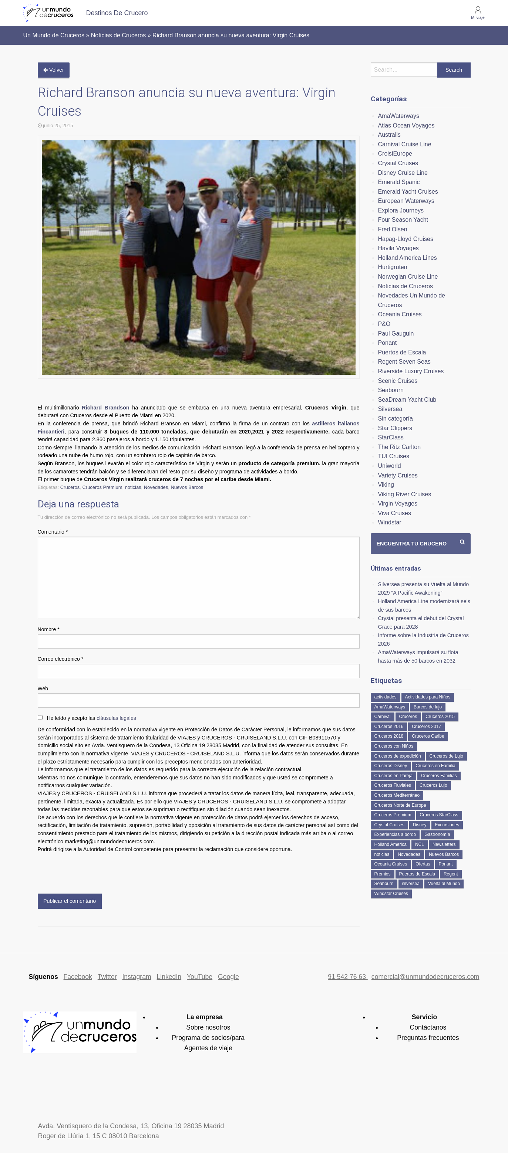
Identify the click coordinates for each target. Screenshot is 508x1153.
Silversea (390, 409)
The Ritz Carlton (399, 447)
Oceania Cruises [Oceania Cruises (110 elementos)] (390, 864)
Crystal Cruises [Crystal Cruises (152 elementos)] (389, 824)
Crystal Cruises (398, 163)
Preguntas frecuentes (428, 1037)
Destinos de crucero (117, 13)
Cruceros (70, 487)
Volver (53, 70)
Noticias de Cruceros (405, 286)
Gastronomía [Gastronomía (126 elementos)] (437, 834)
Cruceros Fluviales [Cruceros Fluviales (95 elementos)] (392, 785)
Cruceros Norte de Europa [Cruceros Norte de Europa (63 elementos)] (400, 805)
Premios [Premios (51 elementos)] (382, 874)
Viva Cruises (394, 513)
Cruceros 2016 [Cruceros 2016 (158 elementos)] (389, 726)
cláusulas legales (116, 718)
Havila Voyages (398, 248)
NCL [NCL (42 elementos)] (419, 844)
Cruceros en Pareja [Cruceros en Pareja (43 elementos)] (393, 775)
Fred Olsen (392, 229)
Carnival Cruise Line (404, 144)
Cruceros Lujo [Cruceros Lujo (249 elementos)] (433, 785)
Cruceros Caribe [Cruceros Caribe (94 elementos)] (428, 736)
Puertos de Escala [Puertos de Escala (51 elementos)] (417, 874)
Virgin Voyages (397, 503)
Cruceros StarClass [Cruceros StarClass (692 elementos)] (439, 814)
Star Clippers (395, 428)
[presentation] (94, 871)
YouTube (199, 976)
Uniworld (389, 466)
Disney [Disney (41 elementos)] (420, 824)
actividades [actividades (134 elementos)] (385, 697)
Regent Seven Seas (404, 361)
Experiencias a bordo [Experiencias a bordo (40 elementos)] (395, 834)
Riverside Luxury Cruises (411, 371)
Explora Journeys (401, 210)
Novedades (156, 487)
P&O (384, 324)
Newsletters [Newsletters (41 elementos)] (444, 844)
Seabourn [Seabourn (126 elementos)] (384, 883)
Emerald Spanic (399, 182)
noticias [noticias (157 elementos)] (382, 854)
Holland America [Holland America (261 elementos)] (390, 844)
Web (43, 688)
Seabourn (391, 390)
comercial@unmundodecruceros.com (425, 976)
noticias (133, 487)
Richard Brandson (105, 408)
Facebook (78, 976)
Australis (389, 135)
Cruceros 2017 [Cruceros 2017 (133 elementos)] (426, 726)
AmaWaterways (398, 116)
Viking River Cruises (404, 494)
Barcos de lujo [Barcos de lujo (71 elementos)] (428, 707)
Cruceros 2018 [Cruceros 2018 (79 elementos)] (389, 736)
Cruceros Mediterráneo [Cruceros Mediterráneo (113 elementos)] (397, 795)
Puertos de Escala (402, 352)
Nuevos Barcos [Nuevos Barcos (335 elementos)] (444, 854)
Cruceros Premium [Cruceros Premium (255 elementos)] (392, 814)
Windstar (389, 522)
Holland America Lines (407, 258)
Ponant (387, 343)
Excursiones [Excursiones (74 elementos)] (447, 824)
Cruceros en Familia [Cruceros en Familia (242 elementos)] (435, 765)
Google (228, 976)
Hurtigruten (392, 267)
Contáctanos (428, 1027)
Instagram (136, 976)
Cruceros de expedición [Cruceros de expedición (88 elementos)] (397, 756)
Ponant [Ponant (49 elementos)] (446, 864)
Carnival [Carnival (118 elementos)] (382, 716)
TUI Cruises (393, 456)
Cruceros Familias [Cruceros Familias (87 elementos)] (439, 775)
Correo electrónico (61, 659)
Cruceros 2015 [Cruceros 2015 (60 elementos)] (440, 716)
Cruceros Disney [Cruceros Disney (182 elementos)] (390, 765)
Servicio (424, 1017)
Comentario (53, 532)
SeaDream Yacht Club (407, 400)
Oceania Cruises (400, 314)
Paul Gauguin (396, 333)
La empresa (204, 1017)
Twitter (107, 976)
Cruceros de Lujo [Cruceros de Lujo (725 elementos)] (446, 756)
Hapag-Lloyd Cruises (405, 239)
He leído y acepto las (91, 718)
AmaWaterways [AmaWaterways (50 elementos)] (390, 707)
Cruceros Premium (102, 487)
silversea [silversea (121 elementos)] (411, 883)
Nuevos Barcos (187, 487)
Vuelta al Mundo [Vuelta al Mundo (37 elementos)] (444, 883)
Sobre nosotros (208, 1027)
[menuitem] (117, 13)
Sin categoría (395, 418)
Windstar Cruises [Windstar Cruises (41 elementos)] (391, 893)
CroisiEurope (395, 153)
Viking (386, 485)
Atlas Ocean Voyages (406, 125)
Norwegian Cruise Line (408, 276)
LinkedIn (169, 976)
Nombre (49, 629)
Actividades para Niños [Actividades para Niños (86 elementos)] (428, 697)
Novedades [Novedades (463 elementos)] (409, 854)
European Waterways (406, 201)
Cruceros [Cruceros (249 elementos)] (408, 716)
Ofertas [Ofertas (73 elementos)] (423, 864)
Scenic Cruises (398, 381)
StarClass (391, 437)
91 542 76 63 (348, 976)
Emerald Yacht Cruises (408, 191)
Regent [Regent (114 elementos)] (451, 874)
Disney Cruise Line (403, 173)
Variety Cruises (398, 475)
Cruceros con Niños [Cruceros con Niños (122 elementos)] (393, 746)
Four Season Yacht (403, 220)
